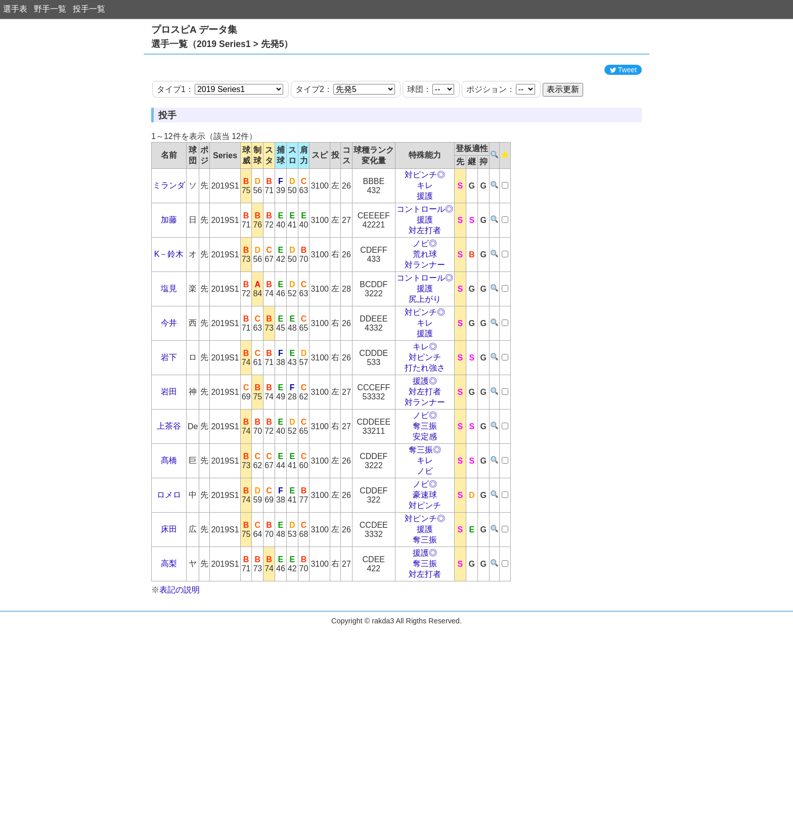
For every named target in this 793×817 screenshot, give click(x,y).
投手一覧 (89, 9)
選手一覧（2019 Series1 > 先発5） (222, 44)
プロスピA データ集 (194, 29)
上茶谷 (169, 471)
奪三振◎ (425, 495)
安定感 (425, 482)
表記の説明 (179, 635)
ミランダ (169, 230)
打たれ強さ (425, 413)
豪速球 (425, 540)
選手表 (15, 9)
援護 (425, 241)
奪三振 (425, 471)
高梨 (169, 609)
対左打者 (425, 275)
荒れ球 (425, 299)
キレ (425, 230)
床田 (169, 574)
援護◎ (425, 426)
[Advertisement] (396, 82)
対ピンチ (425, 402)
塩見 (169, 334)
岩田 (169, 437)
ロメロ (169, 540)
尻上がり (425, 344)
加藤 (169, 265)
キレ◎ (425, 392)
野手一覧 (50, 9)
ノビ (425, 516)
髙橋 (169, 506)
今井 (169, 368)
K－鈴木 (169, 299)
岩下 (169, 402)
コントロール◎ (424, 254)
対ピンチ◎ (425, 220)
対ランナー (425, 310)
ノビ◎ (425, 289)
